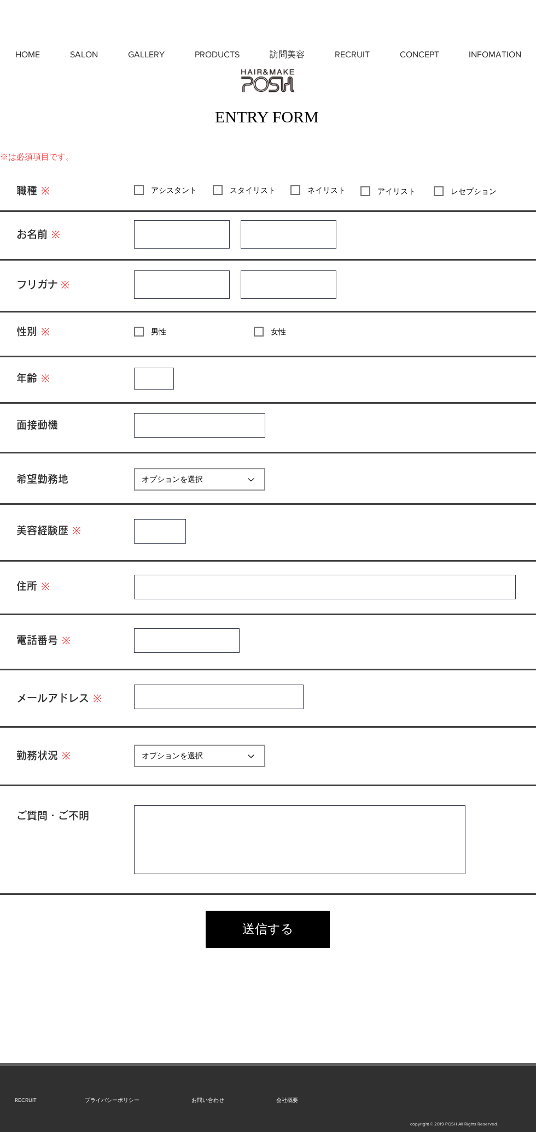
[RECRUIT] (25, 1100)
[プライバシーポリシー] (112, 1100)
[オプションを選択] (199, 479)
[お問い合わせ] (207, 1100)
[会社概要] (287, 1100)
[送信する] (268, 929)
